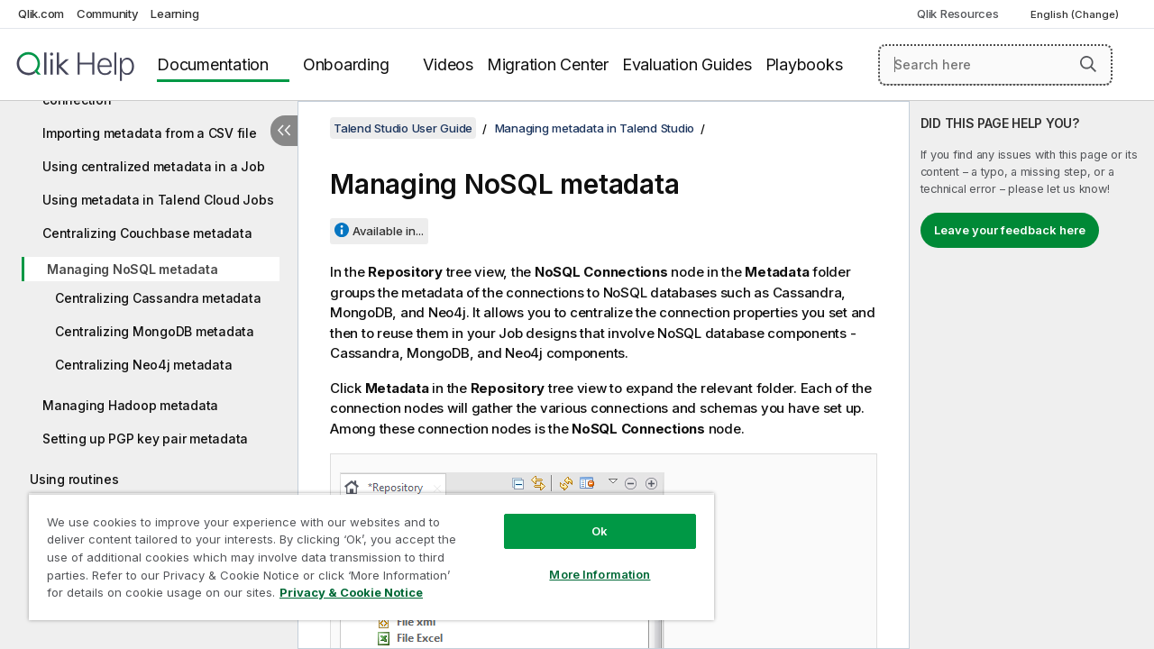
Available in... (388, 231)
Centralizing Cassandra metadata (158, 298)
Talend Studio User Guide (403, 128)
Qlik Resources (958, 13)
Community (108, 13)
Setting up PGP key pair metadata (145, 438)
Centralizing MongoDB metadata (154, 331)
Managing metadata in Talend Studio (595, 128)
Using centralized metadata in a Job (153, 166)
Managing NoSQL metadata (132, 269)
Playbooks (804, 64)
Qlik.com (41, 13)
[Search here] (995, 65)
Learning (174, 13)
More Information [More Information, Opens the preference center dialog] (586, 560)
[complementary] (1032, 375)
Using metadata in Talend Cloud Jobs (157, 199)
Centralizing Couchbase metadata (147, 233)
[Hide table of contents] (284, 130)
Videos (448, 64)
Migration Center (548, 64)
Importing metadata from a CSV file (149, 133)
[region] (363, 550)
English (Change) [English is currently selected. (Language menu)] (1076, 14)
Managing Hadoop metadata (130, 405)
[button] (1088, 64)
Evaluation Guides (687, 64)
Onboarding (346, 64)
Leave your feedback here (1009, 230)
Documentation (213, 64)
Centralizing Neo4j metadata (143, 364)
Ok (586, 517)
